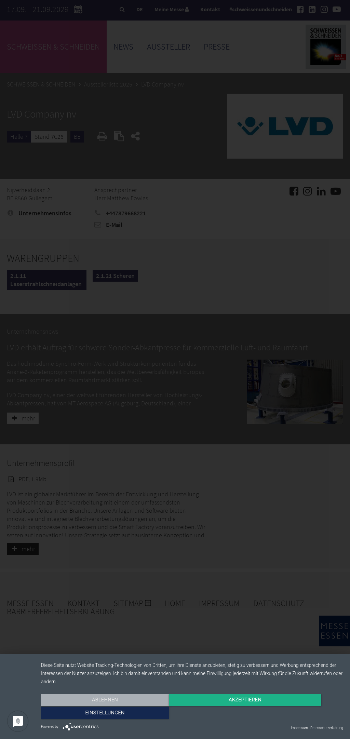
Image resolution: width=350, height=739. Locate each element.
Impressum (299, 728)
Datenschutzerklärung (326, 728)
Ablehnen (86, 714)
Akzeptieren (192, 714)
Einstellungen (298, 714)
